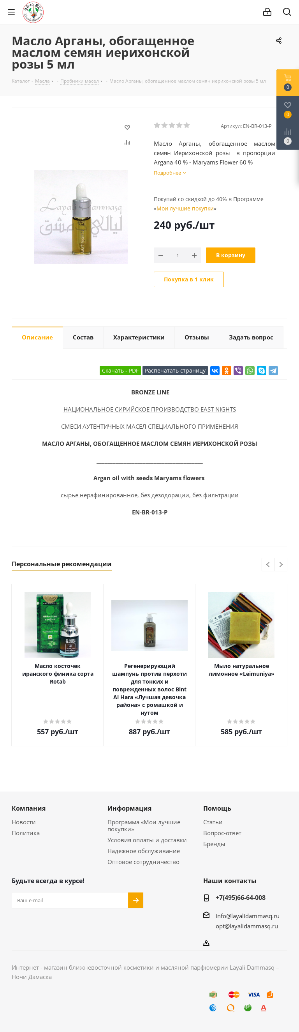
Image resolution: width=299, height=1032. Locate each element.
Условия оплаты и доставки (147, 840)
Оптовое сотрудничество (143, 862)
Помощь (217, 808)
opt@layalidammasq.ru (247, 926)
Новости (24, 822)
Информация (129, 808)
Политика (26, 833)
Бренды (214, 844)
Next (280, 565)
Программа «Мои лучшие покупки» (143, 825)
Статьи (213, 822)
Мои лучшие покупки (185, 208)
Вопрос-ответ (222, 833)
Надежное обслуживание (143, 851)
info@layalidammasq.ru (248, 916)
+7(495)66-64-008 (241, 897)
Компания (29, 808)
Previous (268, 565)
